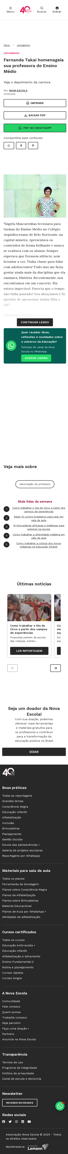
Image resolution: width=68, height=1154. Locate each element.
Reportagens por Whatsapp (21, 855)
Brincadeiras (11, 828)
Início (7, 45)
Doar (34, 752)
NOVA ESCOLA (18, 90)
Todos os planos (13, 878)
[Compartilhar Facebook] (21, 145)
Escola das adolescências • (21, 844)
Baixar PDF (35, 115)
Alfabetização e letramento (21, 956)
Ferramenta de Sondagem (20, 884)
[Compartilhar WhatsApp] (9, 145)
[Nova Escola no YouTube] (29, 1121)
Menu (11, 10)
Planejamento (11, 834)
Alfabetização (11, 817)
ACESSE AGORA (36, 358)
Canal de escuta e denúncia (21, 1078)
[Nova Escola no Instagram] (16, 1121)
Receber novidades (19, 1102)
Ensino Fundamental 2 (18, 961)
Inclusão (8, 823)
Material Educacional (17, 906)
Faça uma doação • (15, 1028)
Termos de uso (12, 1062)
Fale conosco (11, 1006)
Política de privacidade (18, 1073)
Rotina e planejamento (18, 967)
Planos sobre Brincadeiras (20, 900)
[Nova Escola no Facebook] (3, 1121)
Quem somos (11, 1012)
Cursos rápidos (12, 972)
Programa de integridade (19, 1067)
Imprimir (35, 103)
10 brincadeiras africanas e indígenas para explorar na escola (34, 527)
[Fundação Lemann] (38, 1147)
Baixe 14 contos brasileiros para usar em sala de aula (33, 518)
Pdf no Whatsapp (34, 128)
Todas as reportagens (17, 795)
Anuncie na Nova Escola (19, 1039)
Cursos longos (12, 978)
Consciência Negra (15, 806)
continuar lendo (35, 322)
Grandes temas (12, 801)
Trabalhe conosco (14, 1017)
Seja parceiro (11, 1023)
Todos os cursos (13, 940)
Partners (8, 1034)
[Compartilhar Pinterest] (33, 145)
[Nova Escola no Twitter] (10, 1121)
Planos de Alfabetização (19, 895)
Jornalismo (23, 45)
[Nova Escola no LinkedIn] (22, 1121)
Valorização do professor (34, 484)
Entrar (57, 10)
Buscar (42, 10)
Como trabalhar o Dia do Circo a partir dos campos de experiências (34, 509)
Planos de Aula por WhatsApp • (24, 911)
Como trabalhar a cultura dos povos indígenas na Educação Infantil (32, 545)
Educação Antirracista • (18, 945)
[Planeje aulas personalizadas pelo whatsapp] (60, 1106)
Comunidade (11, 1001)
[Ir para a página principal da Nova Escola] (26, 10)
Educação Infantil (14, 812)
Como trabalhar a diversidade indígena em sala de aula (34, 536)
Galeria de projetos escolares (22, 850)
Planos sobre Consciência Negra (24, 889)
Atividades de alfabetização (21, 917)
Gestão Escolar (12, 839)
